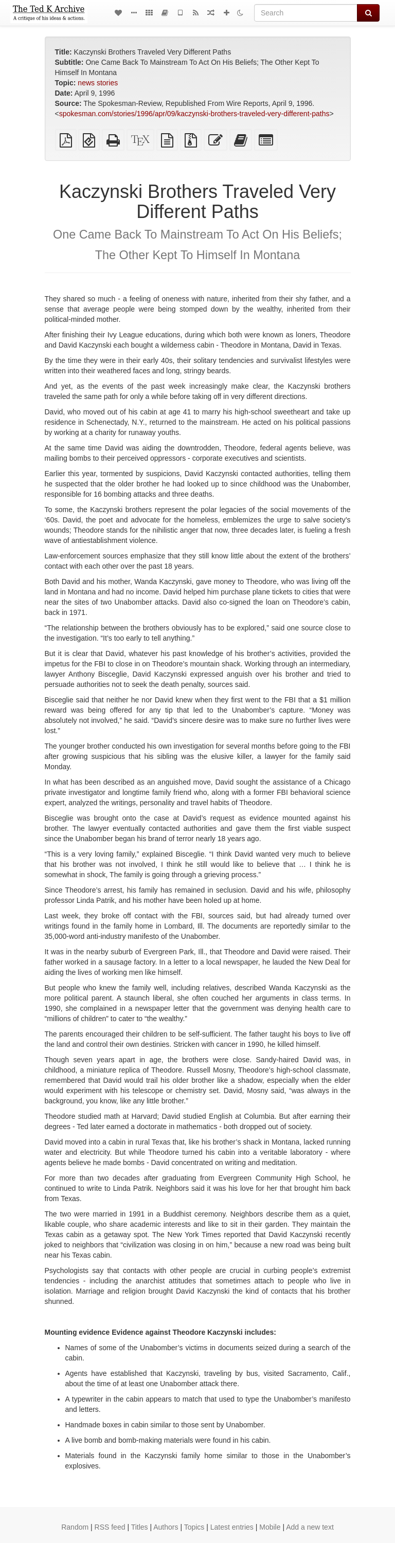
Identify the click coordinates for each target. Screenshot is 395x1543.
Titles (139, 1527)
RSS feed (110, 1527)
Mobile (269, 1527)
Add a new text (310, 1527)
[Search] (305, 13)
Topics (194, 1527)
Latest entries (232, 1527)
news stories (98, 83)
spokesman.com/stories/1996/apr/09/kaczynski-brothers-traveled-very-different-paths (194, 114)
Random (74, 1527)
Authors (165, 1527)
